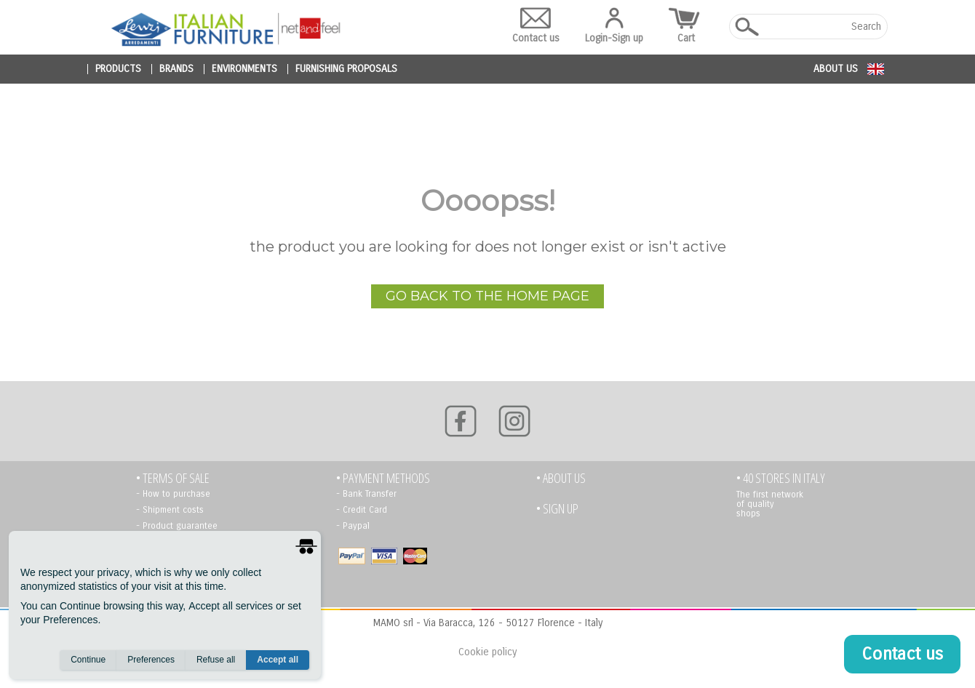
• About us (561, 478)
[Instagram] (514, 421)
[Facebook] (460, 421)
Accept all (277, 660)
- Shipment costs (170, 510)
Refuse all (215, 660)
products (118, 69)
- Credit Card (361, 510)
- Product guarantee (177, 526)
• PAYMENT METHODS (383, 478)
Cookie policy (487, 652)
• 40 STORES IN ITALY (780, 478)
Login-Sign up (614, 25)
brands (176, 69)
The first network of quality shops (769, 504)
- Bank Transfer (366, 494)
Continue (88, 660)
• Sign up (557, 509)
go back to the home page (487, 296)
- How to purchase (173, 494)
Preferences (151, 660)
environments (244, 69)
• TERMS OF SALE (173, 478)
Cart (686, 25)
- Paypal (353, 526)
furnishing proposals (346, 69)
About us (835, 69)
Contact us (536, 25)
